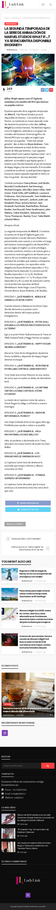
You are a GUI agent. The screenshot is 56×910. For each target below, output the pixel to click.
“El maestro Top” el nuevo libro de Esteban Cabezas (33, 831)
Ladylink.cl (18, 797)
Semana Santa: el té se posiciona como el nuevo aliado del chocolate (27, 710)
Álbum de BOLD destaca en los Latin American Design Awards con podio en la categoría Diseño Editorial (35, 818)
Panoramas (11, 24)
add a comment (15, 524)
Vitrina (7, 704)
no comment (34, 50)
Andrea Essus (12, 50)
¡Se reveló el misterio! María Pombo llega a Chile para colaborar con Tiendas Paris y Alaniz (34, 846)
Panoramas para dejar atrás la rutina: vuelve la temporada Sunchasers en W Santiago (34, 593)
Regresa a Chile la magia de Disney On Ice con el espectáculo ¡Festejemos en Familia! (35, 573)
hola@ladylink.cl (18, 793)
